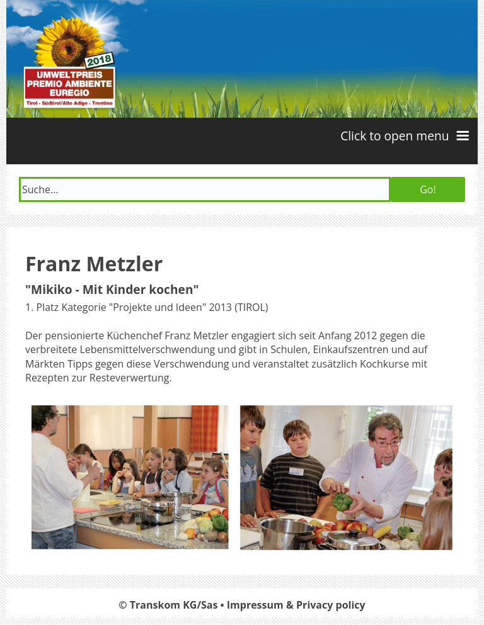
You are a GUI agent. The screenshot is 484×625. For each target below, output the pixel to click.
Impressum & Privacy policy (296, 605)
